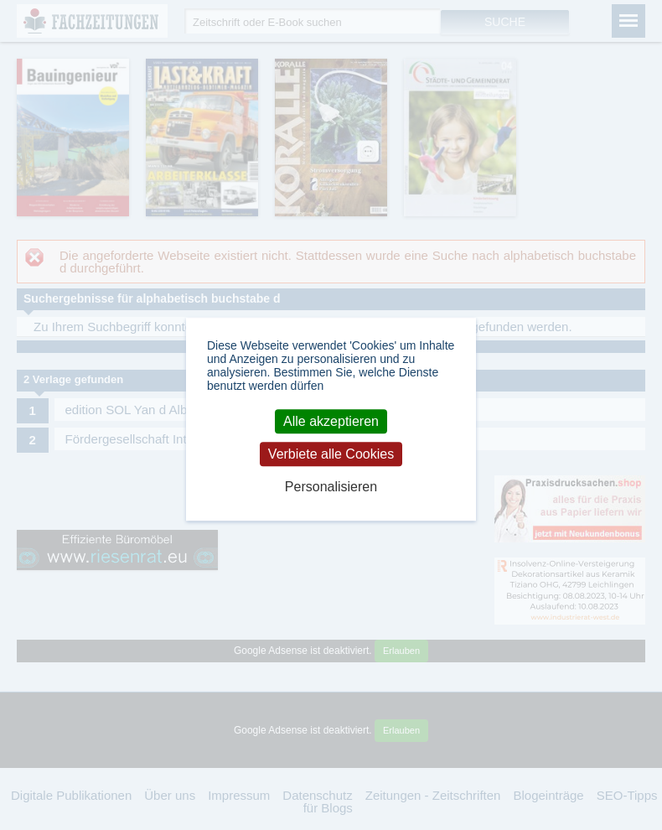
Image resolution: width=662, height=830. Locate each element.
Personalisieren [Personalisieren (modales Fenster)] (331, 487)
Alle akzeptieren (331, 421)
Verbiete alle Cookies (331, 454)
